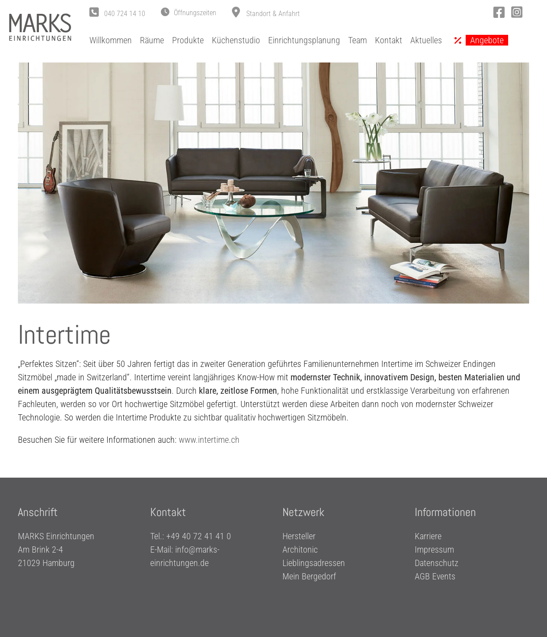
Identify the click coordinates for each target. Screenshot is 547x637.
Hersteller (299, 536)
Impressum (434, 550)
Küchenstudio (236, 40)
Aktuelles (426, 40)
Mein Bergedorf (309, 576)
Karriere (428, 536)
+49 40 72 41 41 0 (198, 536)
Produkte (188, 40)
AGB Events (435, 576)
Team (357, 40)
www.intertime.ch (209, 439)
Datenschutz (437, 563)
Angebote (487, 40)
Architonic (300, 550)
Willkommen (110, 40)
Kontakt (388, 40)
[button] (188, 13)
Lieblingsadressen (313, 563)
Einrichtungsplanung (304, 40)
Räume (152, 40)
